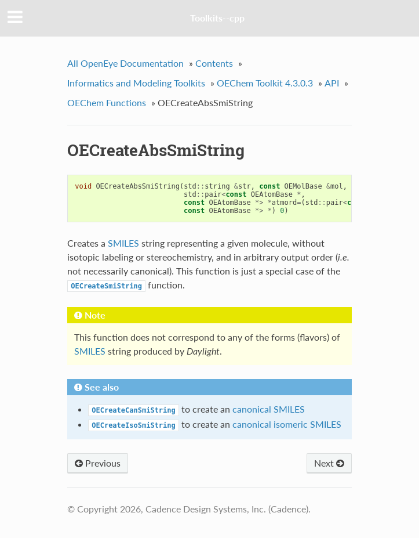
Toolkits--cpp (217, 17)
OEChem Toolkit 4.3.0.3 (265, 82)
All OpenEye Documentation (125, 62)
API (332, 82)
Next (329, 462)
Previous (98, 462)
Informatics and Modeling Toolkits (136, 82)
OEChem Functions (106, 102)
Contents (214, 62)
